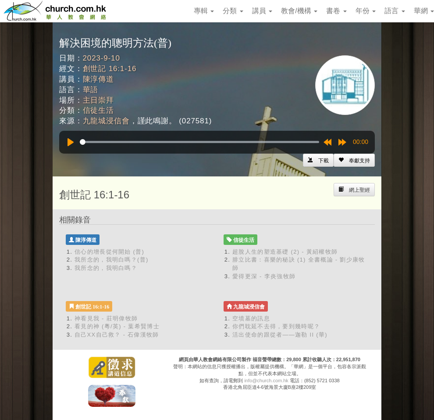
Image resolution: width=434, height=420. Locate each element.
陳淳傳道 (98, 79)
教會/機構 (299, 10)
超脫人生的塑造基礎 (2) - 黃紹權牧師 (285, 251)
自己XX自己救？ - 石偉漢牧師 (117, 334)
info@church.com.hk (266, 380)
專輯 (204, 10)
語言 (394, 10)
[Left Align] (354, 160)
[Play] (71, 142)
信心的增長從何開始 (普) (109, 251)
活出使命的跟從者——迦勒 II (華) (279, 334)
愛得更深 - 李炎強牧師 (263, 276)
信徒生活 (98, 110)
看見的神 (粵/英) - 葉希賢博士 (117, 326)
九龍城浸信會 (106, 121)
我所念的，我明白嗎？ (106, 268)
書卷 (336, 10)
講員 (262, 10)
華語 (91, 90)
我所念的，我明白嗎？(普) (112, 259)
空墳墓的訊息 (251, 318)
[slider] (199, 142)
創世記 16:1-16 (110, 69)
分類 (233, 10)
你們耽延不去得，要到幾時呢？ (276, 326)
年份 (366, 10)
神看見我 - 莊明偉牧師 (106, 318)
